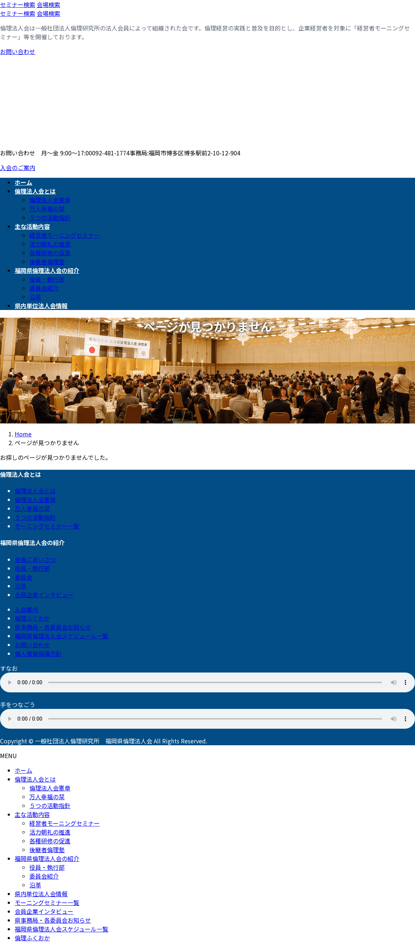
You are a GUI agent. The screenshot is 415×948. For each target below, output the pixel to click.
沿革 (35, 296)
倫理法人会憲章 (49, 199)
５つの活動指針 (49, 217)
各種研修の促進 (49, 252)
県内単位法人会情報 (41, 893)
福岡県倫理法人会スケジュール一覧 (61, 635)
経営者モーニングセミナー (64, 235)
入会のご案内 (17, 167)
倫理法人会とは (35, 490)
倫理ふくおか (32, 618)
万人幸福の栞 (47, 208)
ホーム (23, 770)
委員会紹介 (44, 288)
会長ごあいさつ (35, 559)
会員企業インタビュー (44, 594)
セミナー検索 (17, 4)
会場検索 (48, 4)
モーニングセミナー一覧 (47, 526)
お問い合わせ (17, 51)
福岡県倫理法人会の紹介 (47, 858)
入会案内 (26, 609)
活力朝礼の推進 (49, 243)
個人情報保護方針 (38, 653)
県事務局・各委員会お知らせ (53, 627)
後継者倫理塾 (47, 261)
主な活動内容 (32, 814)
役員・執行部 (47, 279)
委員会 (23, 577)
